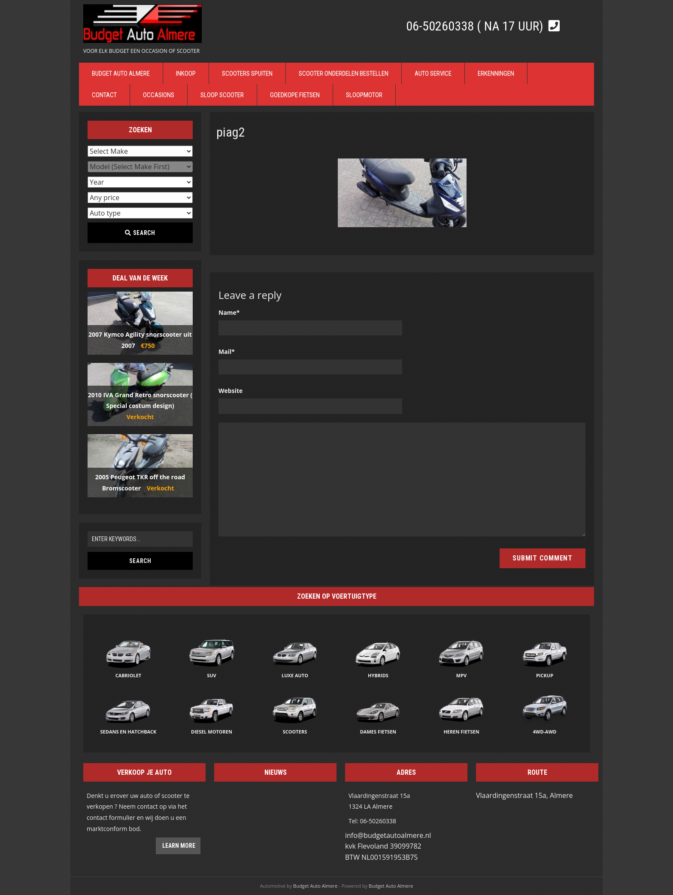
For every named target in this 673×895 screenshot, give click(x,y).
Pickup (544, 675)
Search (140, 232)
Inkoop (186, 73)
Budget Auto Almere (121, 73)
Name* (229, 312)
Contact (104, 95)
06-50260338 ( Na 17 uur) (476, 25)
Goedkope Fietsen (295, 95)
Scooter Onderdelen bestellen (343, 73)
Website (230, 391)
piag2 (230, 132)
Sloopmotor (364, 95)
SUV (211, 675)
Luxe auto (295, 675)
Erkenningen (496, 73)
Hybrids (378, 675)
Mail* (226, 351)
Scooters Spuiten (247, 73)
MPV (461, 675)
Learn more (178, 845)
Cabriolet (128, 675)
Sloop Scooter (222, 95)
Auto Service (433, 73)
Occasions (158, 95)
